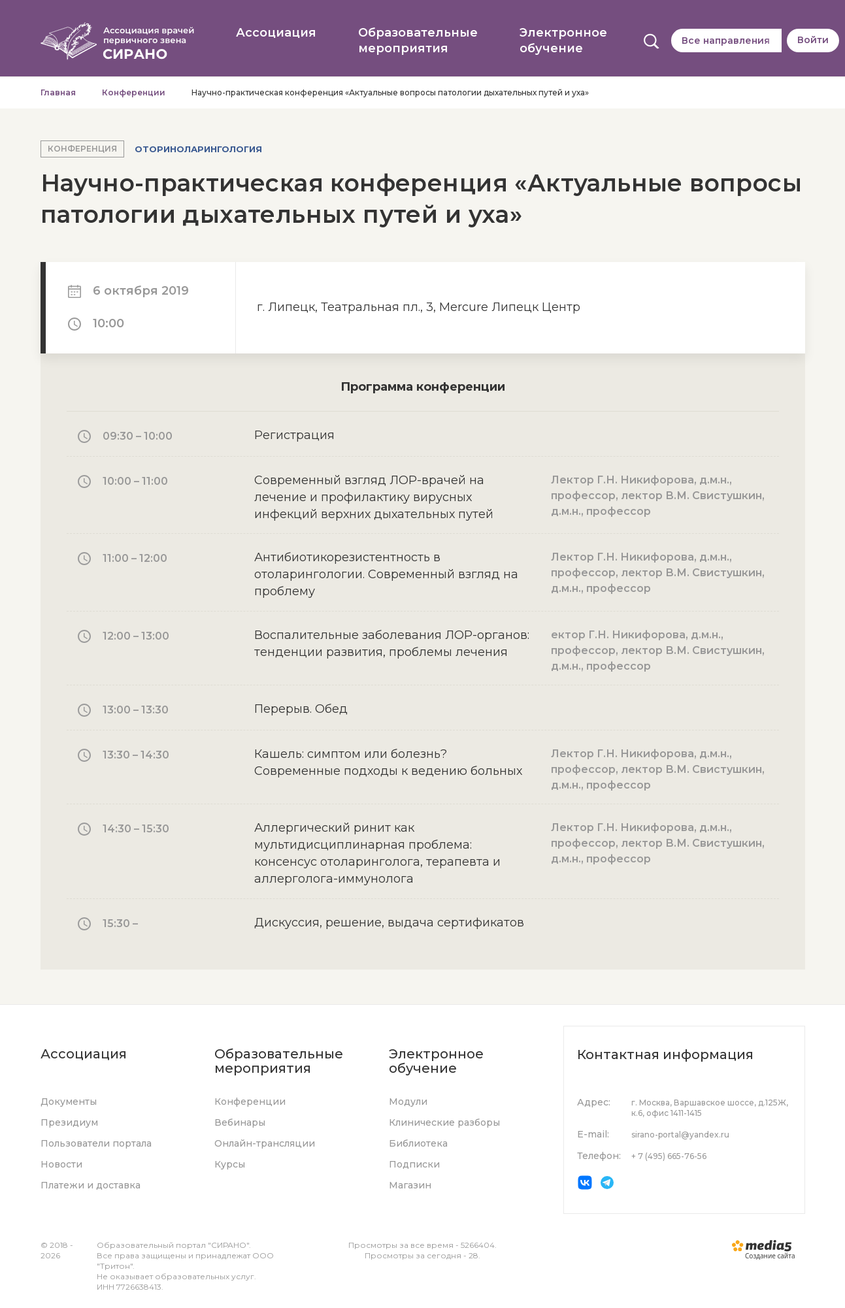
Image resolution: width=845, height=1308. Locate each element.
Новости (61, 1165)
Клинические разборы (444, 1123)
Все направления (726, 40)
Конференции (133, 96)
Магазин (410, 1186)
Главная (58, 96)
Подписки (414, 1165)
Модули (408, 1102)
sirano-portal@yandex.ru (680, 1134)
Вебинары (239, 1123)
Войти (813, 40)
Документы (69, 1102)
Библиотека (418, 1144)
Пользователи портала (96, 1144)
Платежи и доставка (91, 1186)
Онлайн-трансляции (264, 1144)
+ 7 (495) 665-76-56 (668, 1156)
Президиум (69, 1123)
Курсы (229, 1165)
